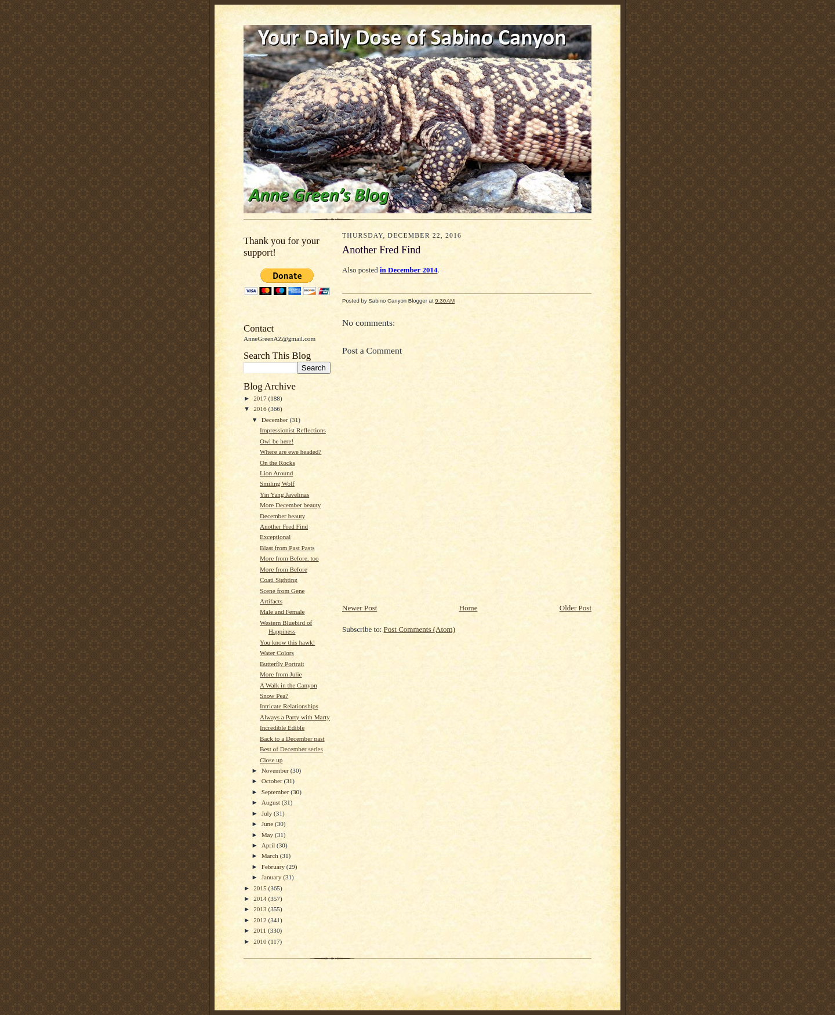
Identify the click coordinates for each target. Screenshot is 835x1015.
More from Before (283, 569)
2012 (260, 919)
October (273, 780)
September (276, 791)
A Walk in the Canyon (288, 685)
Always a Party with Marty (295, 717)
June (268, 823)
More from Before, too (289, 558)
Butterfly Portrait (282, 663)
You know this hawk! (287, 642)
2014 (260, 898)
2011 (260, 930)
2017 (260, 398)
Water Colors (277, 652)
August (272, 802)
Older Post (575, 607)
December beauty (282, 515)
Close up (271, 759)
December (276, 419)
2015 (260, 888)
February (274, 866)
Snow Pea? (274, 695)
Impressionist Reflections (293, 430)
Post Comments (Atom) (420, 629)
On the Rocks (277, 462)
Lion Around (276, 473)
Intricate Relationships (289, 706)
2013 (260, 908)
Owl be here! (276, 441)
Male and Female (282, 611)
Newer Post (359, 607)
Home (468, 607)
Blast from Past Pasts (287, 547)
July (268, 813)
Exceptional (275, 536)
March (271, 855)
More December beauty (290, 504)
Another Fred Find (284, 526)
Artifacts (271, 601)
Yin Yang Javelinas (284, 494)
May (268, 834)
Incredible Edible (282, 727)
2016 (260, 408)
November (276, 770)
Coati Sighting (278, 579)
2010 (260, 941)
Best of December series (291, 748)
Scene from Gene (282, 590)
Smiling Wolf (277, 483)
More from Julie (281, 674)
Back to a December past (292, 738)
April (269, 845)
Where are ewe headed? (290, 451)
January (273, 877)
